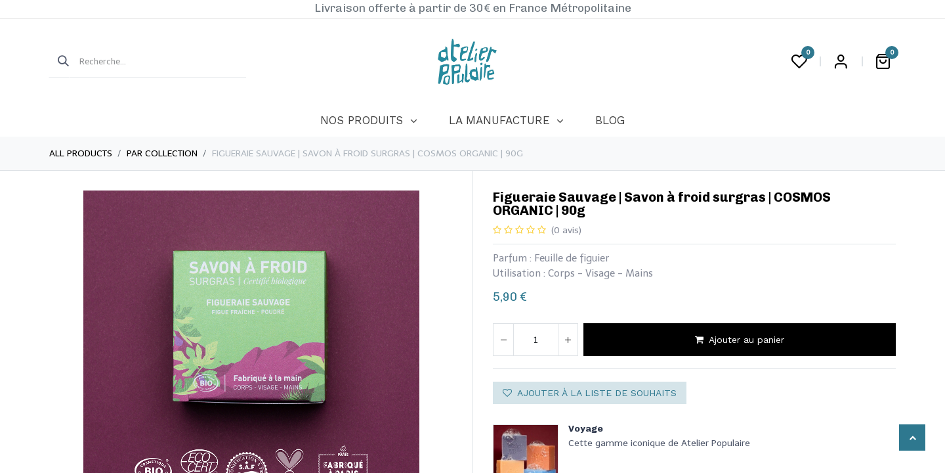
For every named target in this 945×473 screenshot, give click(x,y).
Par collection (162, 153)
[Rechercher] (59, 61)
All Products (80, 153)
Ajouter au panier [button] (739, 339)
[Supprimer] (503, 339)
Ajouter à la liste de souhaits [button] (590, 393)
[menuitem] (368, 120)
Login (841, 62)
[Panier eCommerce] (883, 62)
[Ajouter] (568, 339)
